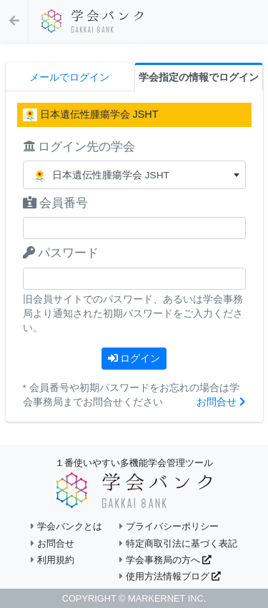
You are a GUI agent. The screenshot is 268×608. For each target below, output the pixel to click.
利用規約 (52, 559)
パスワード (61, 253)
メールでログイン (69, 77)
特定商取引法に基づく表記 (178, 543)
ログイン (134, 358)
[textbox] (134, 175)
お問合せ (221, 402)
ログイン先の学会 (79, 146)
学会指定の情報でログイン (199, 77)
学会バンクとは (66, 526)
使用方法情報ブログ (170, 576)
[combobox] (134, 175)
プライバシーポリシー (169, 526)
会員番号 (56, 203)
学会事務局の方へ (165, 559)
